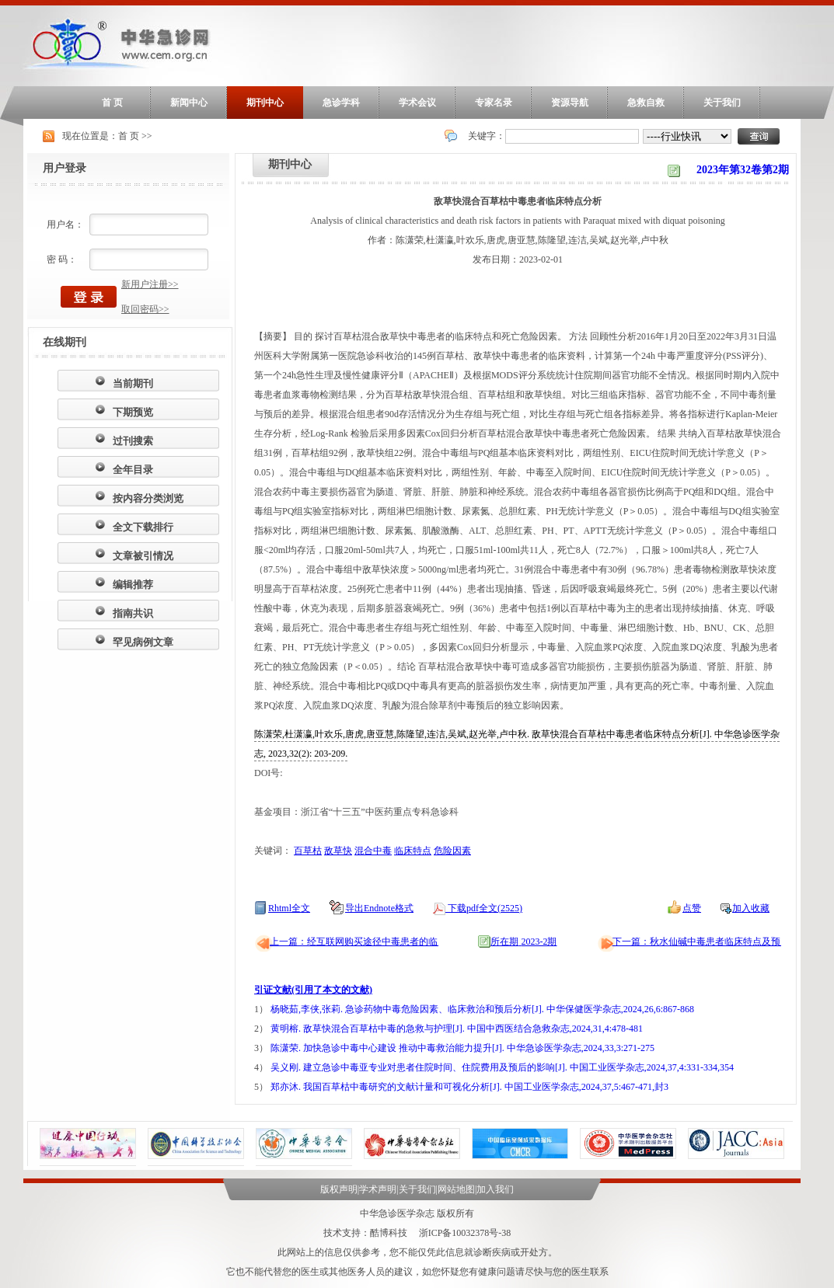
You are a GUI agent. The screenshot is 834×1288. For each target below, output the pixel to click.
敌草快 (338, 850)
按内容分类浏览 (148, 498)
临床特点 (412, 850)
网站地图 (456, 1189)
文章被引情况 (143, 556)
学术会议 (417, 102)
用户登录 (64, 168)
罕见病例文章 (143, 642)
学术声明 (377, 1189)
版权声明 (339, 1189)
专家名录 (493, 102)
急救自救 (646, 102)
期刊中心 (265, 102)
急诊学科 (341, 102)
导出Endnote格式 (379, 908)
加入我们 (495, 1189)
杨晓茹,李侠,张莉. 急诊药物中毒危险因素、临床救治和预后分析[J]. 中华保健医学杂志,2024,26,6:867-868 (482, 1009)
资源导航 (569, 102)
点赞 (691, 908)
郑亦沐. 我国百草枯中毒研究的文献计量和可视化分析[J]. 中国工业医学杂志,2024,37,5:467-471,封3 (469, 1086)
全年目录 (133, 469)
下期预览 (133, 412)
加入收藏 (750, 908)
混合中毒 (373, 850)
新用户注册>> (150, 284)
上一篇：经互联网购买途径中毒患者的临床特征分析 (377, 941)
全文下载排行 (143, 527)
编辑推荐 (133, 584)
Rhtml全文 (289, 908)
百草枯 (308, 850)
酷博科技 (388, 1232)
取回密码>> (145, 309)
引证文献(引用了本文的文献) (313, 989)
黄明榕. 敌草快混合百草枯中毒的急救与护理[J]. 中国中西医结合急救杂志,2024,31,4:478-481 (456, 1028)
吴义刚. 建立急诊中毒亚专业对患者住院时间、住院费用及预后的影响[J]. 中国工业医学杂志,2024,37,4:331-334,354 (502, 1067)
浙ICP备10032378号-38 (465, 1232)
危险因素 (452, 850)
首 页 (112, 102)
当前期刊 (133, 383)
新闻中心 (189, 102)
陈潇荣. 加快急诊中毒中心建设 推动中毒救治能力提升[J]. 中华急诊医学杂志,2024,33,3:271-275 (462, 1048)
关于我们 (722, 102)
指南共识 (133, 613)
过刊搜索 (133, 441)
